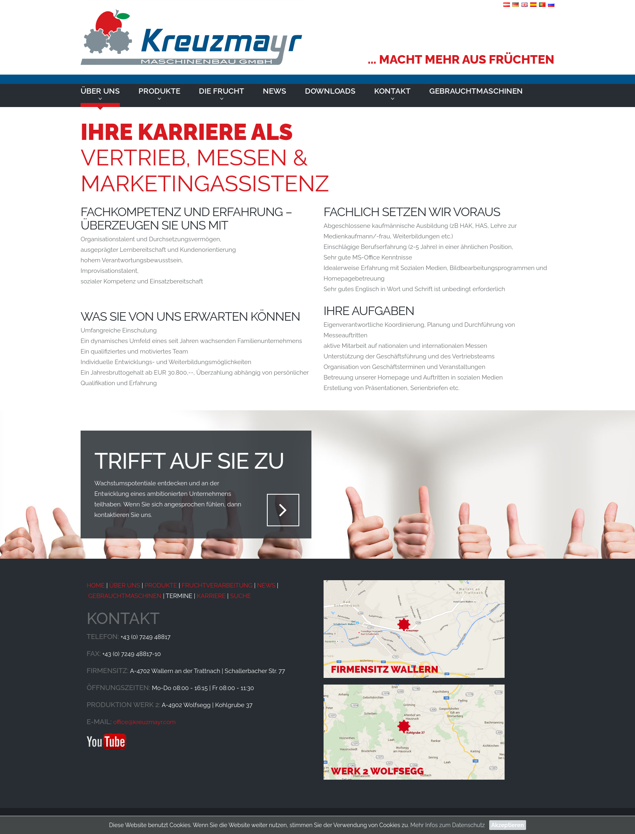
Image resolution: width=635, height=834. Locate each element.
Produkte (159, 90)
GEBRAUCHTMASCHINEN (125, 596)
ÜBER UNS (124, 585)
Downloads (330, 90)
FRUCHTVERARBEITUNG (216, 585)
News (274, 90)
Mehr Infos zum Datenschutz (447, 825)
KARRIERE (211, 596)
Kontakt (392, 90)
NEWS (266, 585)
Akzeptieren (507, 825)
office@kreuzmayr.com (144, 722)
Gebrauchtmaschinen (476, 90)
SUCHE (240, 596)
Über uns (100, 90)
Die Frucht (221, 90)
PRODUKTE (161, 585)
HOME (96, 585)
